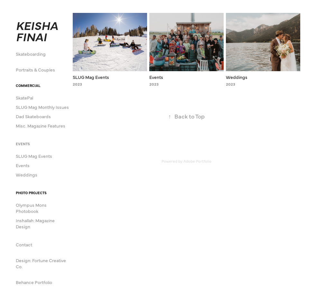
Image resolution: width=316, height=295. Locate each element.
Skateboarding (31, 54)
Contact (24, 244)
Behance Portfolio (34, 282)
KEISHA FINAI (38, 30)
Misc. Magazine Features (40, 125)
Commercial (28, 85)
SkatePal (24, 97)
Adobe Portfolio (197, 161)
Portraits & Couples (35, 69)
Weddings (26, 174)
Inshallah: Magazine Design (35, 223)
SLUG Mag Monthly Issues (42, 107)
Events (23, 143)
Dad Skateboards (33, 116)
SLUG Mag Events (34, 156)
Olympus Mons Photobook (31, 208)
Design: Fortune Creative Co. (41, 263)
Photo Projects (31, 192)
